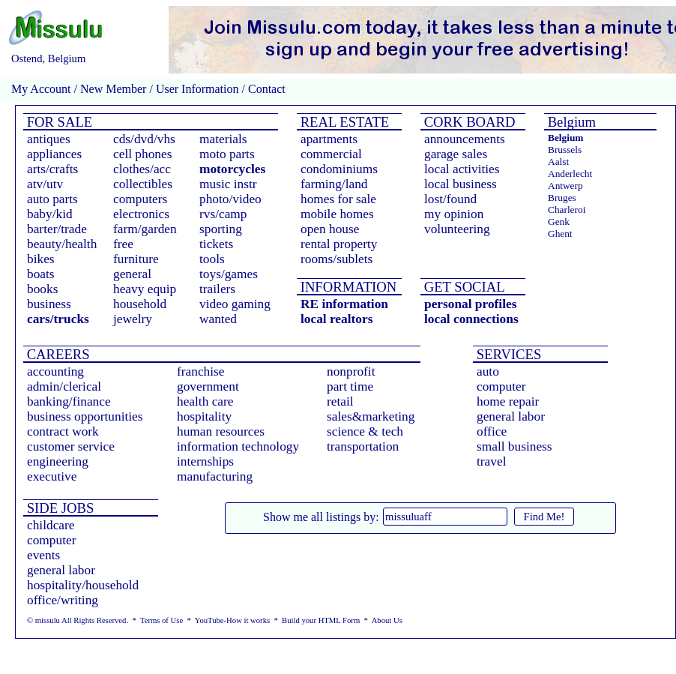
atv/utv (45, 184)
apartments (329, 139)
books (42, 289)
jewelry (132, 319)
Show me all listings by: (321, 517)
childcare (51, 525)
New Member (113, 88)
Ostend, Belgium (48, 58)
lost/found (450, 199)
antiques (48, 139)
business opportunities (85, 416)
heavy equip (144, 289)
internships (205, 461)
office (492, 431)
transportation (363, 446)
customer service (71, 446)
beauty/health (62, 244)
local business (460, 184)
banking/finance (69, 401)
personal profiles (470, 304)
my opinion (453, 214)
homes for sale (338, 199)
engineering (57, 461)
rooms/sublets (336, 259)
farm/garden (145, 229)
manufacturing (215, 476)
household (139, 304)
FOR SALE (57, 122)
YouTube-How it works (232, 620)
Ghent (560, 233)
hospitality (204, 416)
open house (330, 229)
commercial (331, 154)
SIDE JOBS (58, 508)
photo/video (230, 199)
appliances (54, 154)
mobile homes (337, 214)
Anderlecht (570, 173)
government (208, 386)
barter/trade (57, 229)
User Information (197, 88)
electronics (141, 214)
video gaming (235, 304)
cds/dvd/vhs (144, 139)
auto (488, 371)
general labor (511, 416)
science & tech (365, 431)
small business (514, 446)
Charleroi (566, 209)
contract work (63, 431)
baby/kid (50, 214)
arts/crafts (52, 169)
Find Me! (544, 517)
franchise (201, 371)
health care (205, 401)
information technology (238, 446)
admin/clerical (64, 386)
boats (41, 274)
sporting (220, 229)
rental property (339, 244)
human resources (221, 431)
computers (140, 199)
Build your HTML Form (321, 620)
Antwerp (565, 185)
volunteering (457, 229)
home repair (508, 401)
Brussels (565, 149)
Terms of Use (161, 620)
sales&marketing (370, 416)
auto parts (52, 199)
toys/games (228, 274)
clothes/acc (142, 169)
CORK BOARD (467, 122)
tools (212, 259)
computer (501, 386)
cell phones (142, 154)
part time (350, 386)
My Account (41, 88)
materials (223, 139)
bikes (41, 259)
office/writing (62, 600)
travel (491, 461)
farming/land (334, 184)
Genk (559, 221)
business (49, 304)
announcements (464, 139)
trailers (217, 289)
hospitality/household (83, 585)
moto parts (227, 154)
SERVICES (507, 354)
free (123, 244)
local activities (462, 169)
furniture (136, 259)
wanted (218, 319)
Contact (265, 88)
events (43, 555)
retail (340, 401)
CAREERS (56, 354)
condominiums (339, 169)
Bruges (562, 197)
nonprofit (351, 371)
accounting (55, 371)
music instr (228, 184)
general (132, 274)
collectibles (142, 184)
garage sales (455, 154)
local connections (471, 319)
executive (51, 476)
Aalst (558, 161)
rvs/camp (223, 214)
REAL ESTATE (343, 122)
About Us (387, 620)
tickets (216, 244)
